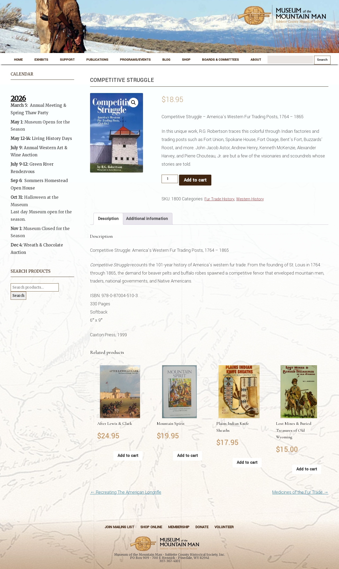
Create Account (307, 29)
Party (42, 112)
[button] (133, 102)
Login (325, 29)
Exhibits (41, 60)
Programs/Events (135, 60)
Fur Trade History (219, 199)
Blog (166, 60)
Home (18, 60)
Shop (186, 60)
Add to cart (195, 180)
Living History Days (52, 138)
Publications (97, 60)
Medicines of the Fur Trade (300, 492)
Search (18, 295)
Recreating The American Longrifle (125, 492)
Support (67, 60)
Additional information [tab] (147, 219)
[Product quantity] (170, 179)
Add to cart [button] (128, 455)
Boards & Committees (220, 60)
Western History (250, 199)
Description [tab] (108, 219)
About (256, 60)
